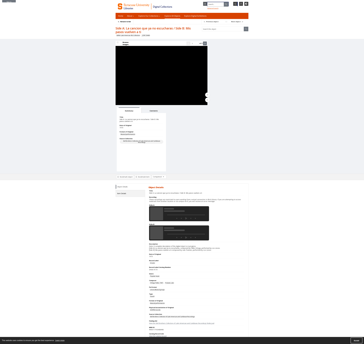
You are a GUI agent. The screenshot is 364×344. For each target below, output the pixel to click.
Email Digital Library (122, 319)
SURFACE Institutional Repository (126, 334)
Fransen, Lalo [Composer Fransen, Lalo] (169, 217)
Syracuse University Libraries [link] (127, 307)
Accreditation (210, 321)
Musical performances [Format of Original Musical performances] (216, 68)
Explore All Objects (172, 16)
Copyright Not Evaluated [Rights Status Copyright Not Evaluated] (158, 276)
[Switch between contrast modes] (246, 4)
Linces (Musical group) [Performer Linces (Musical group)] (157, 223)
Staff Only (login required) (214, 331)
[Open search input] (229, 4)
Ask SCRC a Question (122, 322)
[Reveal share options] (235, 4)
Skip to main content (9, 1)
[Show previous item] (185, 44)
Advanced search (208, 8)
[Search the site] (212, 4)
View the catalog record (157, 270)
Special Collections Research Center (127, 332)
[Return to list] (125, 21)
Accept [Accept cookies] (356, 340)
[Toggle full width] (204, 95)
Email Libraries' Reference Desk (126, 325)
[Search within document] (246, 29)
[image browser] (124, 43)
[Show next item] (202, 44)
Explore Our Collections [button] (149, 16)
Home (120, 16)
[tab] (216, 44)
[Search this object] (223, 29)
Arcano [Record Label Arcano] (152, 197)
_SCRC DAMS (146, 35)
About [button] (131, 16)
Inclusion (209, 318)
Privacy (208, 313)
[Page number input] (192, 44)
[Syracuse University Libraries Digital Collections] (151, 6)
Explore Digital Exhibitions (195, 16)
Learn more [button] (59, 340)
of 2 (197, 44)
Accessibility (210, 315)
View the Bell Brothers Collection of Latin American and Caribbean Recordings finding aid (181, 257)
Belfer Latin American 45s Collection (128, 35)
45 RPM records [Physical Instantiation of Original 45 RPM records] (155, 244)
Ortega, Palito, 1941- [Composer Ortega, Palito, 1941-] (156, 217)
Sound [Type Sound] (152, 230)
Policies (208, 310)
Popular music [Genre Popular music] (154, 210)
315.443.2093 (120, 313)
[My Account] (240, 4)
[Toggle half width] (204, 100)
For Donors (210, 324)
